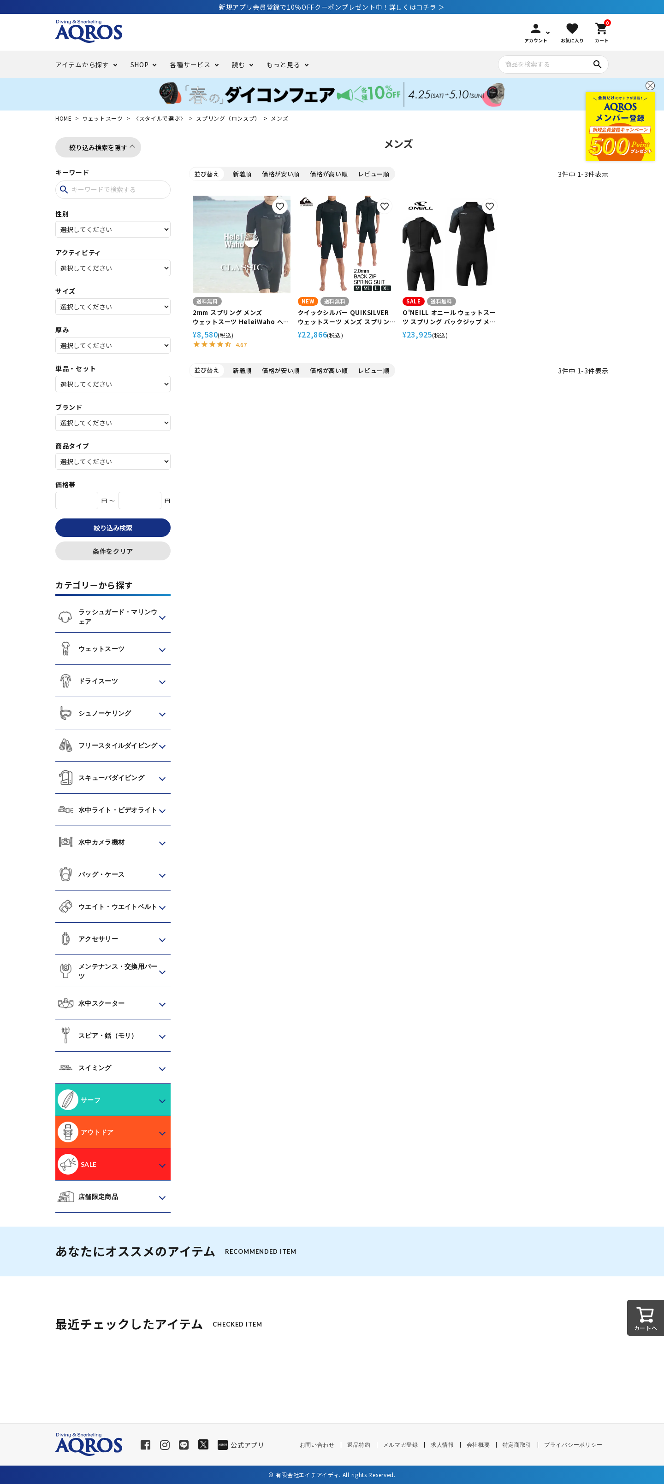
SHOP (139, 64)
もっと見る (284, 64)
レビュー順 (374, 173)
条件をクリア (113, 551)
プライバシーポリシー (573, 1445)
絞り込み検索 (113, 527)
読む (238, 64)
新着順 (242, 173)
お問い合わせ (317, 1445)
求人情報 (442, 1445)
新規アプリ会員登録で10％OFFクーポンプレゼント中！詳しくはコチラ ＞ (332, 7)
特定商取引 (517, 1445)
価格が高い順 (329, 173)
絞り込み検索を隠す (98, 147)
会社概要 (478, 1445)
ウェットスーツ (102, 118)
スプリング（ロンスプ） (228, 118)
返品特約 (359, 1445)
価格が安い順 (281, 173)
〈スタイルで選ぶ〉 (159, 118)
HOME (63, 118)
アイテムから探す (82, 64)
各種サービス (190, 64)
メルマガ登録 (400, 1445)
